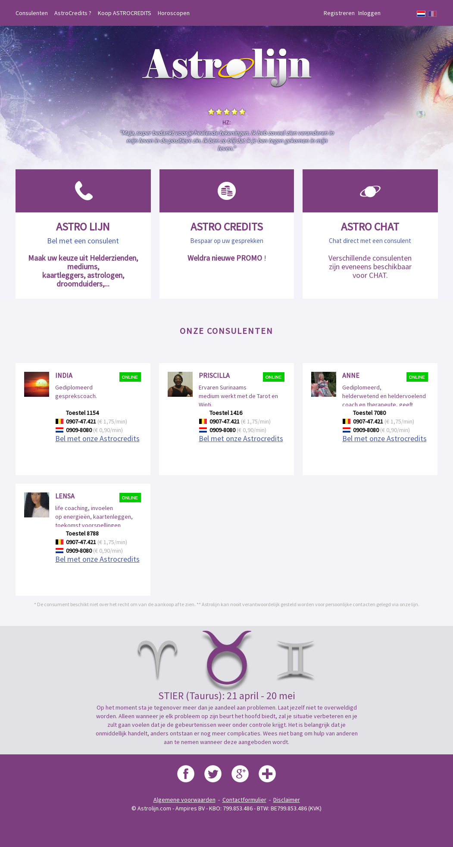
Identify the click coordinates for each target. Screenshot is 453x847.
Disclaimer (286, 799)
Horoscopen (174, 13)
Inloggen (369, 13)
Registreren (339, 13)
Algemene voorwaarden (184, 799)
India (63, 375)
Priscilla (214, 375)
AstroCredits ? (72, 13)
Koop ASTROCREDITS (124, 13)
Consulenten (32, 13)
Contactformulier (244, 799)
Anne (350, 375)
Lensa (65, 496)
